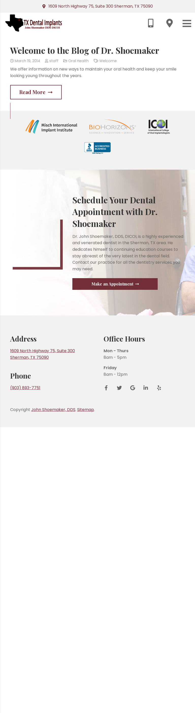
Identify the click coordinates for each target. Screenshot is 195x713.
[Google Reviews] (132, 674)
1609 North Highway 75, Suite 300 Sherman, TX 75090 (100, 6)
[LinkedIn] (146, 674)
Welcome (108, 60)
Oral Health (78, 60)
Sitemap (85, 696)
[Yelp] (157, 674)
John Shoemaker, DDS (53, 696)
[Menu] (187, 23)
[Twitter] (119, 674)
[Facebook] (108, 674)
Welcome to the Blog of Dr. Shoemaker (84, 50)
